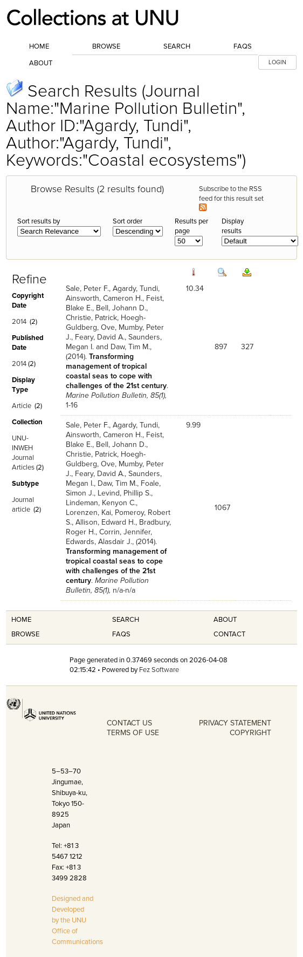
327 (247, 346)
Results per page (191, 226)
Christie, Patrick (91, 317)
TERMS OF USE (133, 732)
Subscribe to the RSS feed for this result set (232, 198)
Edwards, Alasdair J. (99, 541)
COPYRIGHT (250, 732)
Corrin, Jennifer (124, 532)
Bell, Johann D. (121, 308)
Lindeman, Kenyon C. (101, 502)
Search (176, 46)
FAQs (242, 46)
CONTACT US (129, 723)
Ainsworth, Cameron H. (104, 298)
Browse (106, 46)
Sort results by (38, 221)
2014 (19, 321)
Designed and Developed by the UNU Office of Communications (77, 920)
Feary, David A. (100, 337)
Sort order (127, 221)
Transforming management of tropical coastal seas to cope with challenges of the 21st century (116, 371)
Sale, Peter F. (87, 288)
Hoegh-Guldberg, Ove (106, 322)
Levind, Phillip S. (124, 493)
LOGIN (277, 62)
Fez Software (159, 670)
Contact (229, 634)
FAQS (121, 634)
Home (39, 46)
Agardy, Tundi (135, 288)
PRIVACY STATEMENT (235, 723)
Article (21, 406)
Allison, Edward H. (105, 522)
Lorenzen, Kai (88, 512)
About (40, 63)
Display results (233, 226)
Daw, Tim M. (130, 346)
